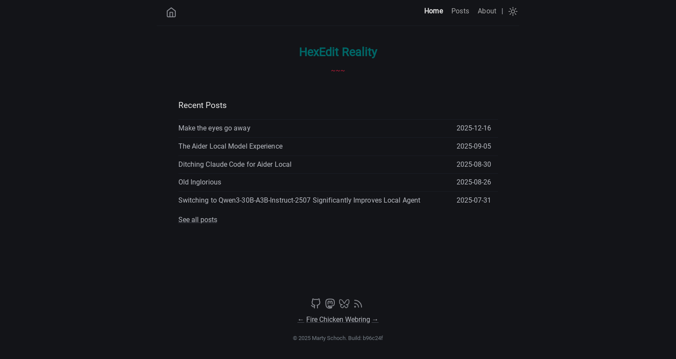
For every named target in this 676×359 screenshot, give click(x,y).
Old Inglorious (199, 182)
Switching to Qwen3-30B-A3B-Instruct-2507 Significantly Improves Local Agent (299, 200)
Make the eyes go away (214, 128)
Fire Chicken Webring (338, 319)
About (487, 11)
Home (433, 11)
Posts (460, 11)
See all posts (197, 220)
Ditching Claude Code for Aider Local (235, 164)
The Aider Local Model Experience (230, 146)
